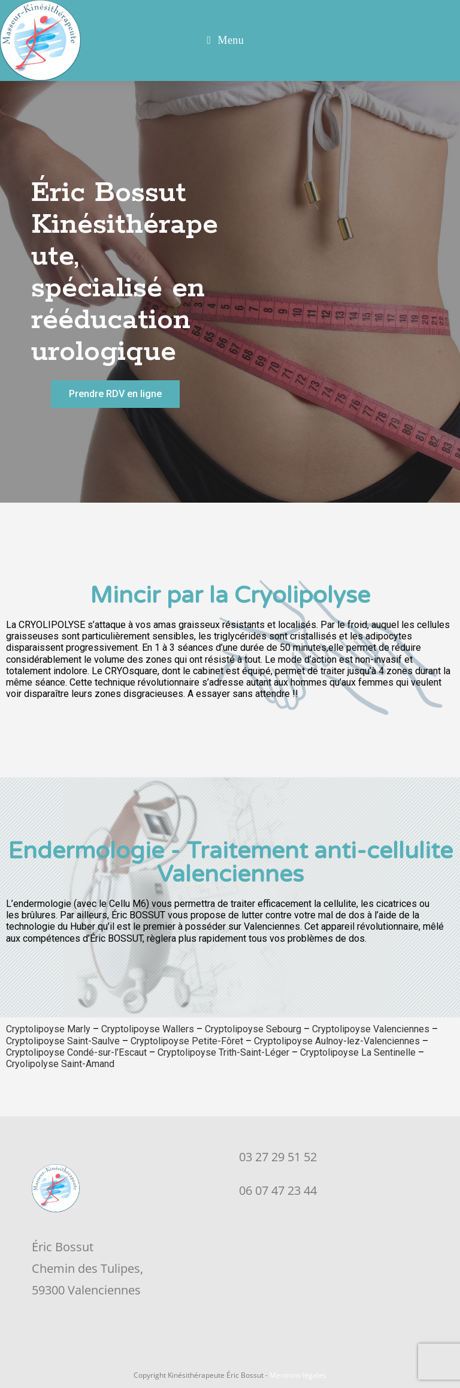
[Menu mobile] (225, 40)
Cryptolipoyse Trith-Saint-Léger (223, 1052)
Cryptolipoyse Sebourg (253, 1029)
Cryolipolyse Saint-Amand (61, 1063)
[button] (115, 394)
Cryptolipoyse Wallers (147, 1029)
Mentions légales (298, 1375)
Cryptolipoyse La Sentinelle (358, 1052)
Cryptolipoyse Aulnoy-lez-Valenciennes (337, 1041)
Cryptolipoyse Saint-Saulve (63, 1041)
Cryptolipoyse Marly (48, 1029)
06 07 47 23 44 (278, 1190)
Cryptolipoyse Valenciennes (370, 1029)
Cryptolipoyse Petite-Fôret (187, 1041)
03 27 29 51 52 (278, 1157)
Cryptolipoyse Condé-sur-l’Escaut (76, 1052)
